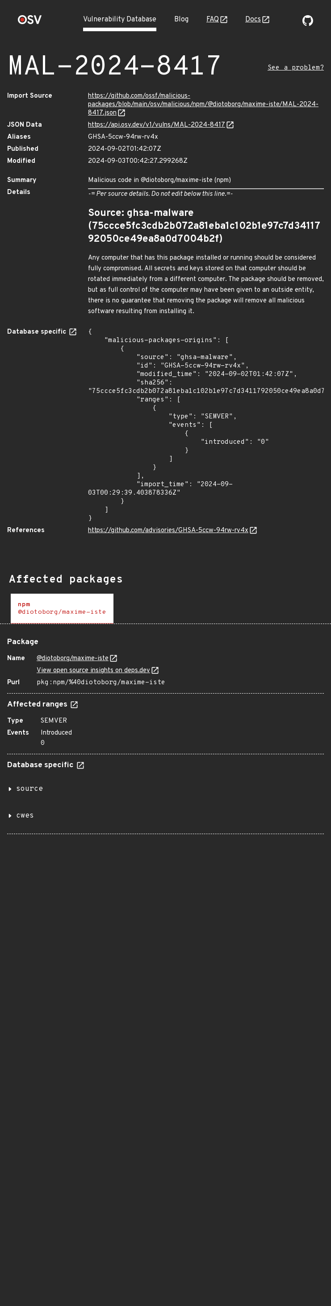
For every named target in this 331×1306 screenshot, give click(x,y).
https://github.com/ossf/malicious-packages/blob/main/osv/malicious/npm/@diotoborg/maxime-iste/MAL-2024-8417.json (203, 104)
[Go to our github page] (307, 24)
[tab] (62, 609)
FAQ (212, 19)
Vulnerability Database (119, 19)
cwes (25, 815)
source (29, 789)
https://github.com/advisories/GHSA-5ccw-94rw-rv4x (168, 530)
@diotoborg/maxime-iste (73, 658)
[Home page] (30, 22)
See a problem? (296, 68)
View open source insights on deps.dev (93, 670)
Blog (181, 19)
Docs (253, 19)
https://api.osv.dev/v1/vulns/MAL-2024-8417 (156, 125)
